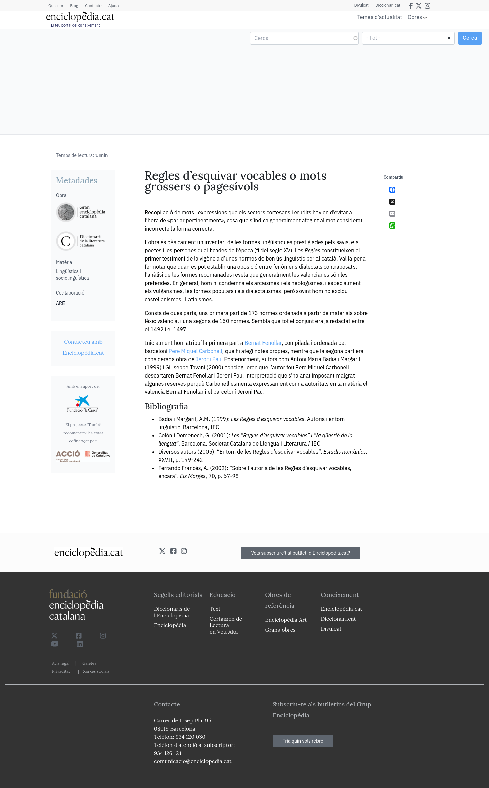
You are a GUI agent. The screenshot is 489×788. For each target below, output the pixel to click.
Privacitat (61, 671)
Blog (74, 5)
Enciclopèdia (170, 625)
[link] (83, 347)
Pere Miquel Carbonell (195, 351)
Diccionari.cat (388, 5)
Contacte (93, 5)
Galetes (89, 663)
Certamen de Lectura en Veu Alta (226, 625)
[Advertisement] (123, 81)
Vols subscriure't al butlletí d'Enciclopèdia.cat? (300, 553)
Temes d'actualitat (379, 17)
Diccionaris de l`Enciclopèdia (172, 612)
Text (215, 608)
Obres (415, 17)
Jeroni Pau (208, 359)
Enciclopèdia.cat (341, 608)
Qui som (55, 5)
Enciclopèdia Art (286, 619)
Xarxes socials (96, 671)
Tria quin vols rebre (303, 741)
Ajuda (113, 5)
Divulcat (361, 5)
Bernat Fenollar (263, 342)
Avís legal (60, 663)
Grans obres (280, 629)
